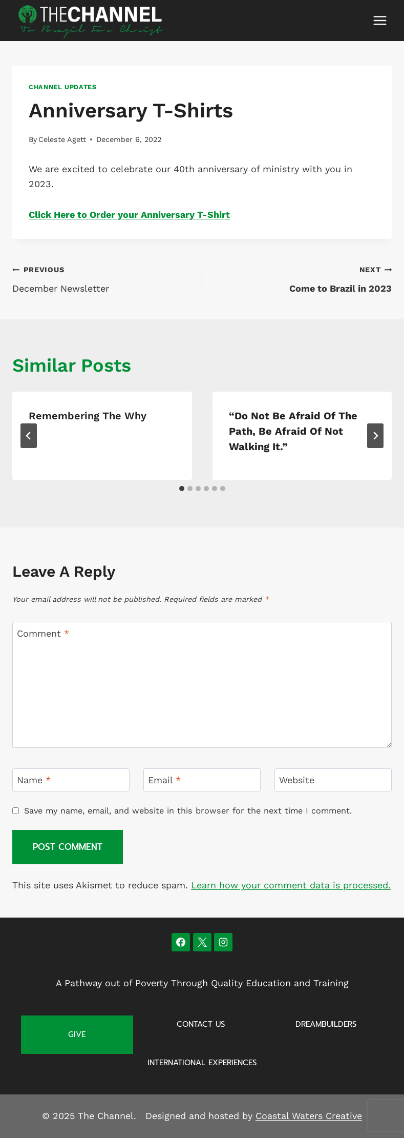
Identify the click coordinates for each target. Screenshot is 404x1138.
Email (164, 780)
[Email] (202, 779)
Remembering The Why (87, 416)
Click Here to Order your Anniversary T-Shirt (129, 214)
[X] (202, 942)
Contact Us (201, 1024)
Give (77, 1034)
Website (296, 780)
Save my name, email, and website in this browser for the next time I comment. (188, 811)
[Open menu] (380, 20)
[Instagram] (223, 942)
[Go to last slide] (28, 435)
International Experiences (202, 1062)
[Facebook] (181, 942)
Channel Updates (62, 87)
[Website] (333, 779)
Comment (43, 633)
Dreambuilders (325, 1024)
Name (34, 780)
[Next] (375, 435)
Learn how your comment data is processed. (291, 885)
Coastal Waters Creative (309, 1115)
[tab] (181, 488)
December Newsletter (102, 278)
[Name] (71, 779)
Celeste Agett (62, 139)
